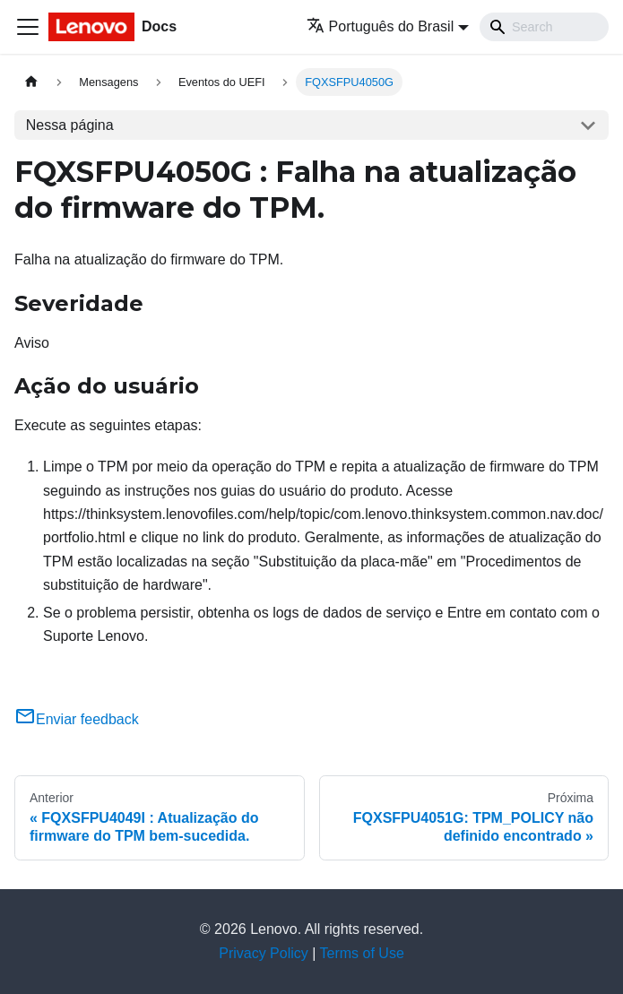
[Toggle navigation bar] (27, 26)
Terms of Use (362, 953)
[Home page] (31, 82)
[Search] (544, 27)
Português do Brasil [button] (380, 26)
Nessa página (70, 125)
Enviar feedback (76, 719)
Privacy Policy (263, 953)
